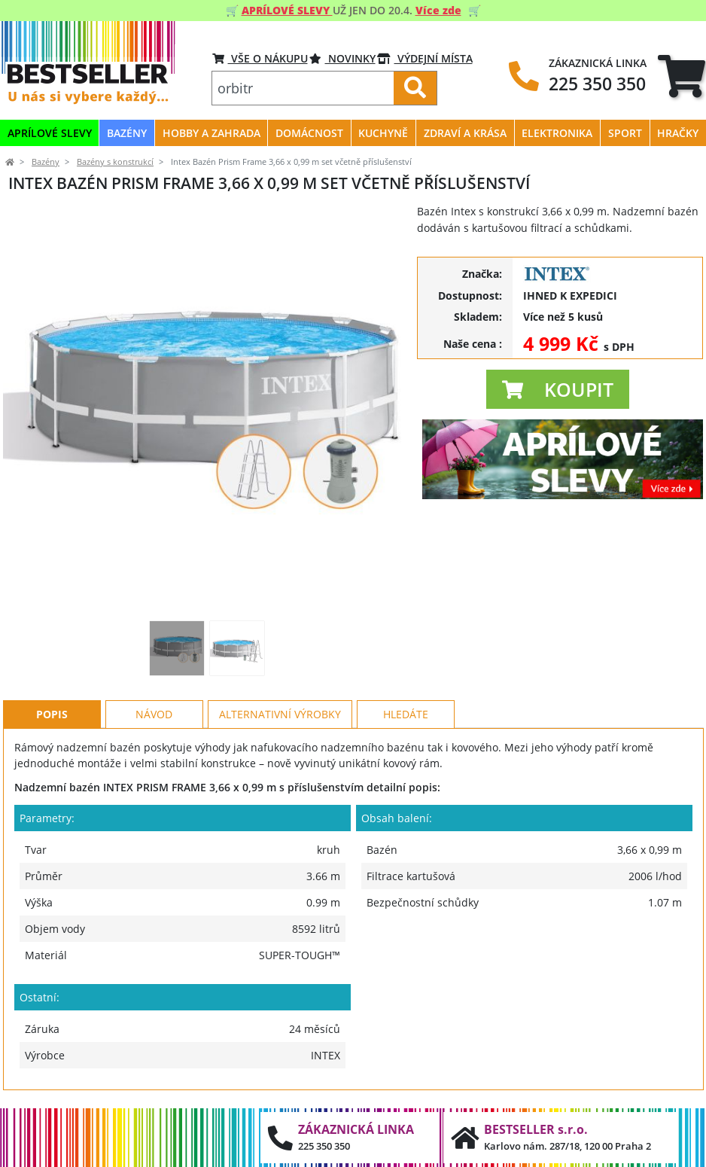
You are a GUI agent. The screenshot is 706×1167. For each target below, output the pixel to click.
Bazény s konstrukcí (115, 162)
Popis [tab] (52, 714)
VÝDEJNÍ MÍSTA (425, 58)
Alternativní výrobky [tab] (280, 714)
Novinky (342, 58)
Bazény (45, 162)
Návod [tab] (153, 714)
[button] (557, 389)
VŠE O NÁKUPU (260, 58)
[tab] (681, 76)
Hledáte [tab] (405, 714)
